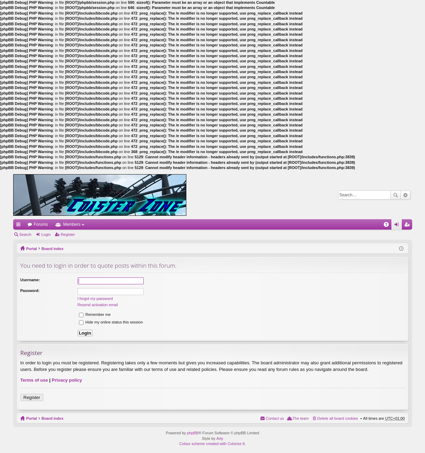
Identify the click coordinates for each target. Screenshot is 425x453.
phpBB (192, 433)
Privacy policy (67, 380)
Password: (30, 290)
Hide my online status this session (111, 322)
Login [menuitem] (397, 226)
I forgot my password (95, 298)
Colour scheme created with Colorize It (212, 444)
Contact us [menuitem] (275, 418)
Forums (41, 224)
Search (395, 195)
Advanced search (405, 195)
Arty (219, 438)
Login (46, 234)
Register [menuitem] (408, 226)
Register (68, 234)
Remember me (95, 314)
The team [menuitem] (301, 418)
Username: (30, 280)
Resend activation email (98, 305)
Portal (31, 249)
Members (71, 224)
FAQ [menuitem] (388, 226)
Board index (53, 249)
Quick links (20, 226)
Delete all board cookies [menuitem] (337, 418)
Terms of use (34, 380)
